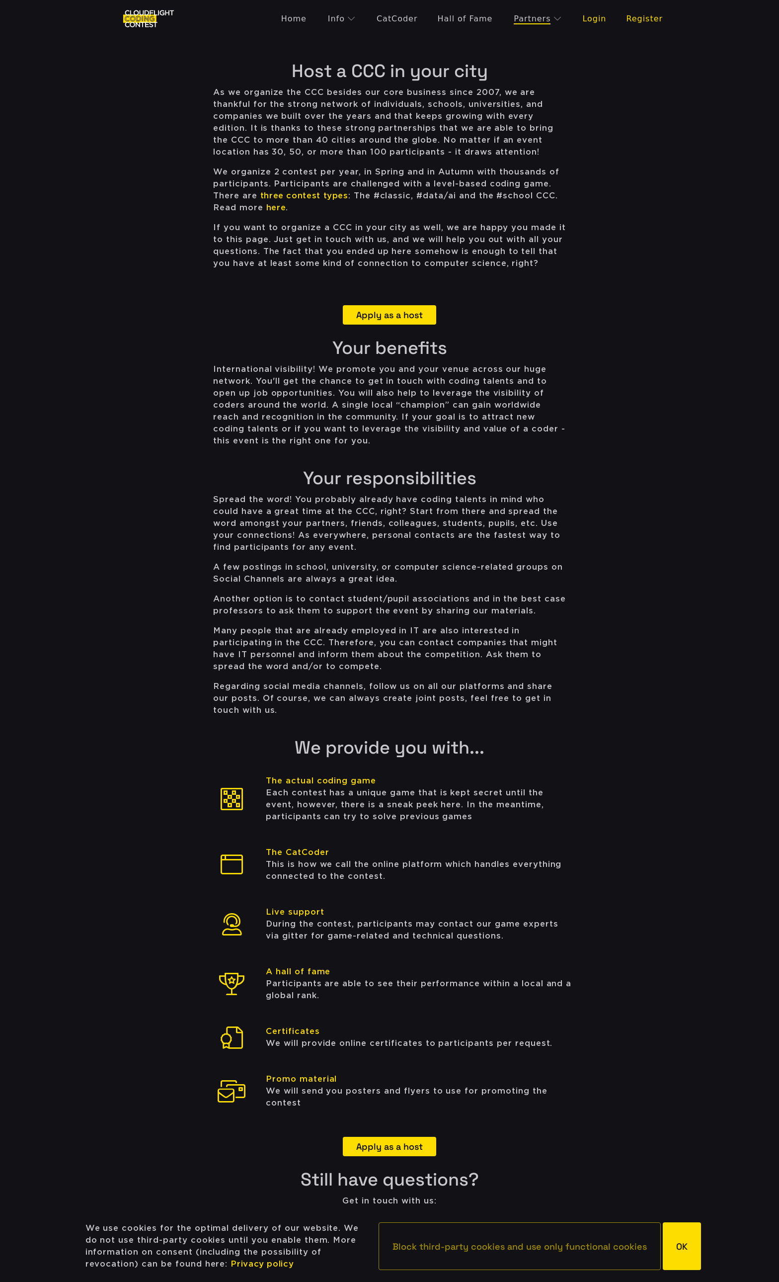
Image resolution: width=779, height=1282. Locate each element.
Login (594, 18)
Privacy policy (262, 1264)
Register (644, 18)
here (276, 207)
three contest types (304, 195)
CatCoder (397, 18)
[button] (520, 1246)
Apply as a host (389, 315)
